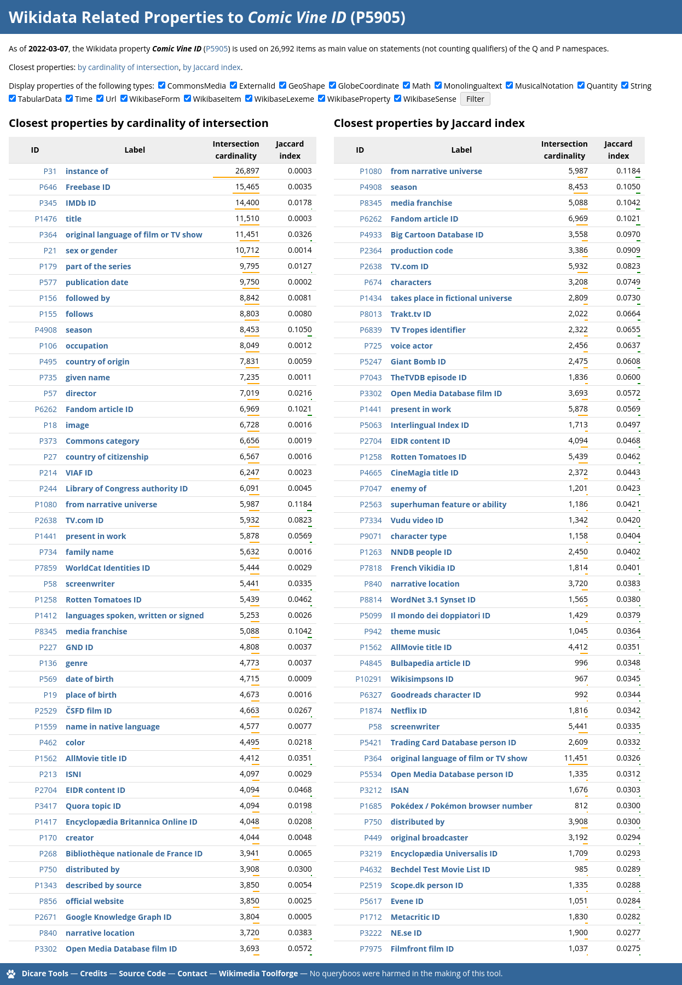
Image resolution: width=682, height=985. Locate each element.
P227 (48, 647)
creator (80, 837)
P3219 (371, 853)
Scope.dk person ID (427, 885)
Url (111, 99)
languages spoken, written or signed (135, 615)
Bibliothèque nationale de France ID (134, 853)
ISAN (400, 790)
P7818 (371, 568)
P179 (48, 266)
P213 (48, 774)
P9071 (371, 536)
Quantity (602, 85)
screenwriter (90, 583)
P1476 (46, 218)
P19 (50, 695)
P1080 (46, 504)
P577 (48, 282)
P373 (48, 441)
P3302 (46, 948)
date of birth (90, 679)
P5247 (371, 361)
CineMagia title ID (425, 472)
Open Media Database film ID (121, 948)
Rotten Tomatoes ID (104, 599)
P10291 (368, 679)
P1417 (46, 821)
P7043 (371, 377)
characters (411, 282)
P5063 (371, 425)
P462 (48, 742)
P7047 (371, 488)
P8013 (371, 314)
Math (421, 85)
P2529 (46, 710)
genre (77, 663)
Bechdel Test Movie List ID (440, 869)
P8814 (371, 599)
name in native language (113, 726)
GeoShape (306, 85)
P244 (48, 488)
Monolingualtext (473, 85)
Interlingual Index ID (430, 425)
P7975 (371, 948)
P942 (373, 631)
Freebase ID (88, 187)
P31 (50, 171)
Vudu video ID (417, 520)
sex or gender (92, 250)
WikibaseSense (429, 99)
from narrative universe (111, 504)
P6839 (371, 330)
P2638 (46, 520)
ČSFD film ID (89, 710)
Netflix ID (409, 710)
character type (419, 536)
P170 (48, 837)
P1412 (46, 615)
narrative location (100, 933)
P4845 (371, 663)
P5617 (371, 901)
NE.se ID (406, 933)
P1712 (371, 917)
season (79, 330)
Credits (93, 973)
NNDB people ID (421, 552)
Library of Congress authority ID (127, 488)
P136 (48, 663)
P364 (48, 234)
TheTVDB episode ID (429, 377)
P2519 (371, 885)
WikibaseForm (154, 99)
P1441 (46, 536)
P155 (48, 314)
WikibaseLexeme (284, 99)
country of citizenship (107, 456)
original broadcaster (430, 837)
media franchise (97, 631)
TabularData (40, 99)
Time (84, 99)
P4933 (371, 234)
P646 (48, 187)
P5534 (371, 774)
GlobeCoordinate (368, 85)
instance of (87, 171)
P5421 (371, 742)
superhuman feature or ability (449, 504)
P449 (373, 837)
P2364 (371, 250)
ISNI (73, 774)
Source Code (142, 973)
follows (79, 314)
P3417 (46, 806)
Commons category (102, 441)
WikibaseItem (217, 99)
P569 (48, 679)
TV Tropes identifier (428, 330)
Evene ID (407, 901)
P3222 (371, 933)
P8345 (46, 631)
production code (422, 250)
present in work (96, 536)
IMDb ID (81, 203)
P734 (48, 552)
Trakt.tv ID (411, 314)
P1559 (46, 726)
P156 (48, 298)
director (81, 393)
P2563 (371, 504)
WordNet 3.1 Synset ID (433, 599)
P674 (373, 282)
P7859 (46, 568)
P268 (48, 853)
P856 (48, 901)
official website (95, 901)
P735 (48, 377)
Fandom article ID (100, 409)
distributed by (93, 869)
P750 (48, 869)
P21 (50, 250)
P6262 (46, 409)
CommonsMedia (196, 85)
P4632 (371, 869)
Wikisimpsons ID (422, 679)
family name (89, 552)
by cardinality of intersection (128, 67)
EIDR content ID (95, 790)
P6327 (371, 695)
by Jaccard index (212, 67)
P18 (50, 425)
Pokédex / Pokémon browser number (462, 806)
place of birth (91, 695)
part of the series (98, 266)
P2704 (46, 790)
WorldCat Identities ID (108, 568)
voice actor (412, 345)
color (75, 742)
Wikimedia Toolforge (258, 973)
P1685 (371, 806)
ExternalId (257, 85)
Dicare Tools (45, 973)
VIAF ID (79, 472)
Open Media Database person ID (452, 774)
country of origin (98, 361)
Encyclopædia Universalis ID (444, 853)
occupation (87, 345)
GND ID (80, 647)
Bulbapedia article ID (431, 663)
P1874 (371, 710)
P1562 (46, 758)
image (77, 425)
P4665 (371, 472)
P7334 (371, 520)
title (74, 218)
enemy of (408, 488)
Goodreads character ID (436, 695)
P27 (50, 456)
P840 (48, 933)
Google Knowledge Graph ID (119, 917)
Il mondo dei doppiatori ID (440, 615)
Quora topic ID (93, 806)
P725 (373, 345)
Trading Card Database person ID (454, 742)
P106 (48, 345)
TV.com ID (84, 520)
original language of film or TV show (134, 234)
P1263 (371, 552)
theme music (416, 631)
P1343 (46, 885)
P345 (48, 203)
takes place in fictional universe (451, 298)
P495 (48, 361)
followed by (88, 298)
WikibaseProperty (358, 99)
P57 (50, 393)
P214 (48, 472)
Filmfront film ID (422, 948)
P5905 (217, 48)
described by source (104, 885)
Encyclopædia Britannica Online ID (132, 821)
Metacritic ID (415, 917)
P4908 (46, 330)
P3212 (371, 790)
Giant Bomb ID (418, 361)
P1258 (46, 599)
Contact (192, 973)
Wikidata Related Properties (116, 17)
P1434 (371, 298)
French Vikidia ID (423, 568)
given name (88, 377)
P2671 (46, 917)
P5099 (371, 615)
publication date (97, 282)
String (641, 85)
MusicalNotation (544, 85)
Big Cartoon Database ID (437, 234)
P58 (50, 583)
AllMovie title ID (96, 758)
